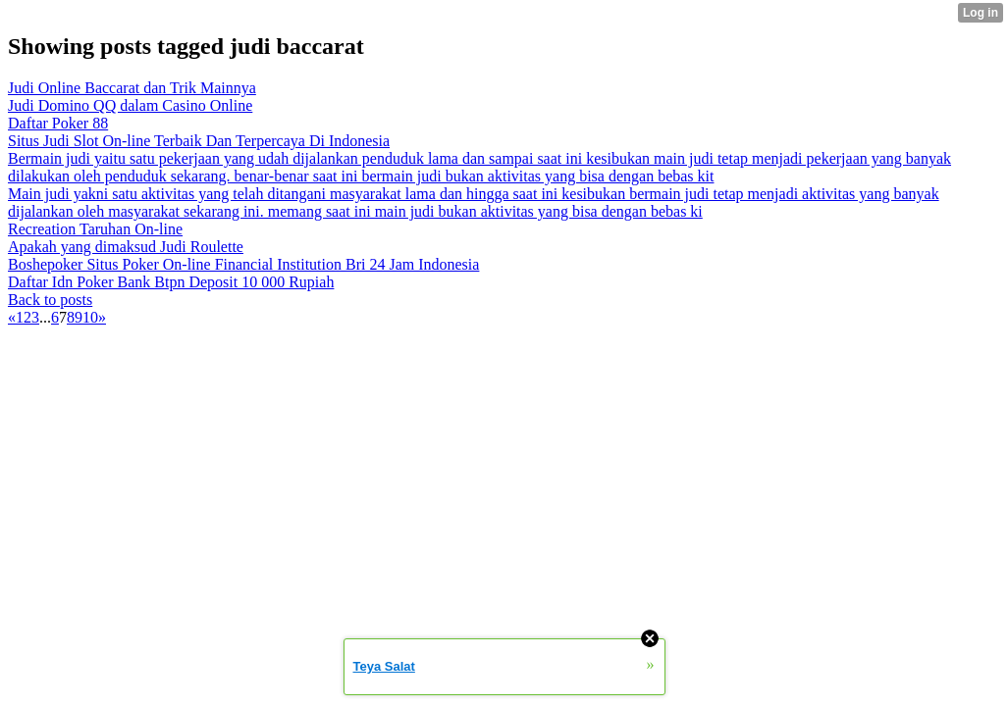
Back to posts (50, 299)
